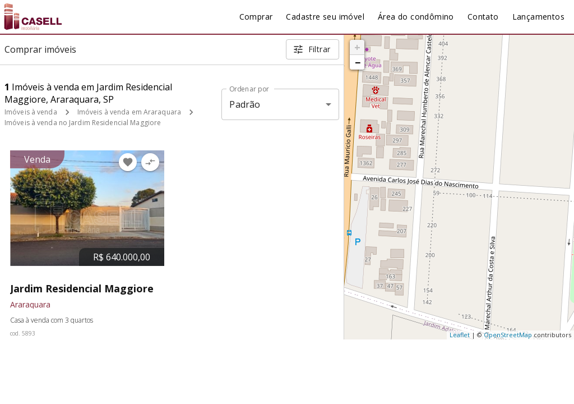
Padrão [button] (244, 104)
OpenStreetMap (508, 334)
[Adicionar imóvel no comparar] (150, 162)
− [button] (357, 62)
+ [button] (357, 47)
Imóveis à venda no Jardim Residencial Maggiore (82, 122)
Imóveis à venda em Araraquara (129, 112)
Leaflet (460, 334)
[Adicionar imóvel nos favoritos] (128, 162)
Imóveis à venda (30, 112)
